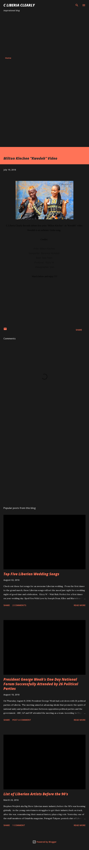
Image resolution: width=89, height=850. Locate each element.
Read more (80, 605)
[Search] (77, 5)
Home (8, 58)
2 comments (19, 605)
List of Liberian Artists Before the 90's (35, 794)
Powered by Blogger (44, 841)
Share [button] (79, 329)
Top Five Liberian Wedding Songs (31, 574)
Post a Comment (21, 719)
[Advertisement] (44, 34)
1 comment (18, 825)
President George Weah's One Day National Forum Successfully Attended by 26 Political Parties (40, 684)
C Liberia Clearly (19, 5)
